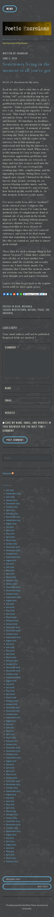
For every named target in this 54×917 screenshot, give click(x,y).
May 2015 (10, 804)
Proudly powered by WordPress (18, 905)
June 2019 (10, 647)
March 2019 (11, 657)
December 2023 (13, 503)
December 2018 (13, 667)
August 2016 (11, 761)
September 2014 (13, 831)
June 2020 (10, 607)
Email (8, 400)
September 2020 (13, 597)
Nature (32, 309)
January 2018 (11, 704)
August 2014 (11, 835)
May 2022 (10, 534)
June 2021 (10, 567)
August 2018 (11, 681)
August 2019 (11, 641)
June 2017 (10, 728)
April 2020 (10, 614)
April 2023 (10, 510)
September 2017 (13, 717)
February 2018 (12, 701)
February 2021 (12, 580)
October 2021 (12, 554)
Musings (27, 306)
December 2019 (13, 627)
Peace (41, 309)
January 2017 (11, 744)
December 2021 (13, 547)
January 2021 (11, 584)
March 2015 (11, 811)
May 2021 (10, 570)
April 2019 (10, 654)
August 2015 (11, 794)
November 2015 (13, 784)
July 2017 (10, 724)
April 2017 (10, 734)
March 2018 (11, 697)
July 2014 (10, 838)
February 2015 (12, 814)
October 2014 (12, 828)
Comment (12, 347)
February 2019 (12, 661)
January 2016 (11, 778)
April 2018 (10, 694)
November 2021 (13, 550)
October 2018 (12, 674)
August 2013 (11, 845)
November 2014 (13, 825)
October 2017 (12, 714)
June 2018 (10, 687)
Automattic (26, 909)
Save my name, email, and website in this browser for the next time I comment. (27, 426)
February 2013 (12, 861)
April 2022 (10, 537)
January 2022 (11, 544)
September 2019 (13, 637)
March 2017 (11, 738)
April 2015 (10, 808)
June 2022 (10, 530)
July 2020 (10, 604)
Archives (8, 485)
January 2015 (11, 818)
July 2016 (10, 764)
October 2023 (12, 507)
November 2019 (13, 631)
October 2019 (12, 634)
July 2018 (10, 684)
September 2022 (13, 520)
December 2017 (13, 707)
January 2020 (11, 624)
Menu (10, 8)
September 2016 (13, 758)
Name (8, 388)
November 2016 (13, 751)
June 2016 (10, 768)
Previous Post (27, 879)
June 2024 (10, 497)
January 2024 (11, 500)
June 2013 (10, 848)
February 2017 (12, 741)
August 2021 (11, 560)
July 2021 (10, 564)
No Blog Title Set (12, 39)
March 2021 (11, 577)
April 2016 (10, 771)
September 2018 (13, 677)
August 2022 (11, 524)
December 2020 (13, 587)
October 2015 (12, 788)
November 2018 (13, 671)
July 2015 (10, 798)
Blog (18, 306)
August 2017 (11, 721)
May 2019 (10, 651)
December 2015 (13, 781)
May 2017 (10, 731)
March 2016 (11, 774)
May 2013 (10, 851)
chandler (22, 53)
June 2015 (10, 801)
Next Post (44, 886)
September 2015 (13, 791)
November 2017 (13, 711)
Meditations (19, 309)
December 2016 (13, 748)
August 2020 (11, 600)
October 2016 (12, 754)
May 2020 (10, 610)
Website (10, 413)
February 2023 (12, 513)
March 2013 (11, 858)
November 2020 (13, 590)
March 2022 (11, 540)
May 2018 (10, 691)
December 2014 (13, 821)
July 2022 (10, 527)
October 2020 (12, 594)
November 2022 (13, 517)
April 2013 (10, 855)
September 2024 (13, 493)
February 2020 (12, 621)
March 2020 (11, 617)
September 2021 (13, 557)
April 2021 (10, 574)
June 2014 (10, 841)
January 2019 (11, 664)
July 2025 (10, 490)
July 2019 (10, 644)
